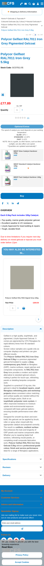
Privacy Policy (22, 555)
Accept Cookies (22, 562)
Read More (7, 547)
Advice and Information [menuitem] (12, 504)
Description (8, 329)
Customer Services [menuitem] (10, 498)
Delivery (6, 475)
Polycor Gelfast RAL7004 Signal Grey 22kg (21, 298)
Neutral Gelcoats (33, 22)
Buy (22, 196)
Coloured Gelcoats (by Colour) (13, 22)
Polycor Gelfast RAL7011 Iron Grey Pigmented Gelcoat (19, 26)
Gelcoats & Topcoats (16, 18)
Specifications (9, 459)
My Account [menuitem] (6, 491)
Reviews (7, 467)
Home (3, 18)
